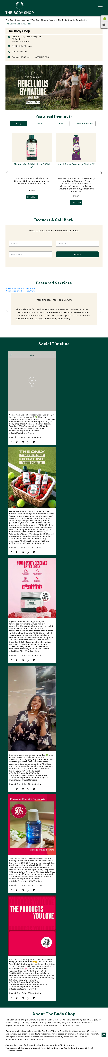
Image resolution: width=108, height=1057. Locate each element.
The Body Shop (54, 1053)
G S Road (40, 955)
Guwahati (35, 890)
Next (101, 173)
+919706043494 (19, 52)
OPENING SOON (42, 57)
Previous (7, 173)
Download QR (47, 834)
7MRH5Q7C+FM (12, 904)
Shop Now (31, 197)
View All (34, 793)
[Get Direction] (31, 906)
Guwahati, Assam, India (16, 907)
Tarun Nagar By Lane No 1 (19, 955)
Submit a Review (17, 793)
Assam (34, 886)
